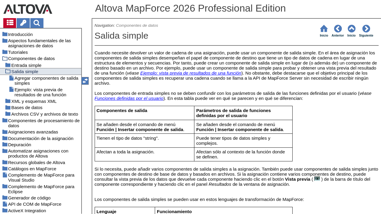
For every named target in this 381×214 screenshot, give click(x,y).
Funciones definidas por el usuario (129, 98)
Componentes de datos (137, 25)
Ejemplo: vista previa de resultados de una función (190, 72)
